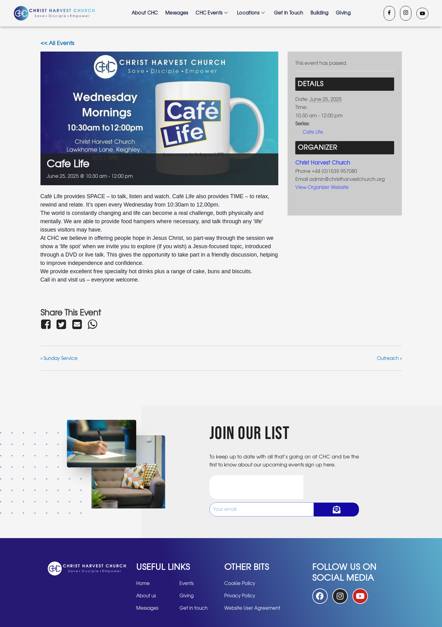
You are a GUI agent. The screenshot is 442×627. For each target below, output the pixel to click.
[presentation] (256, 487)
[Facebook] (389, 13)
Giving (344, 13)
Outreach (388, 358)
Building (320, 13)
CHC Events (212, 13)
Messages (176, 13)
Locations (251, 13)
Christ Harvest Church (324, 163)
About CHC (144, 13)
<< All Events (57, 43)
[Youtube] (422, 13)
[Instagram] (405, 13)
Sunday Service (60, 358)
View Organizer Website (323, 187)
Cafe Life (313, 132)
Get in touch (289, 13)
